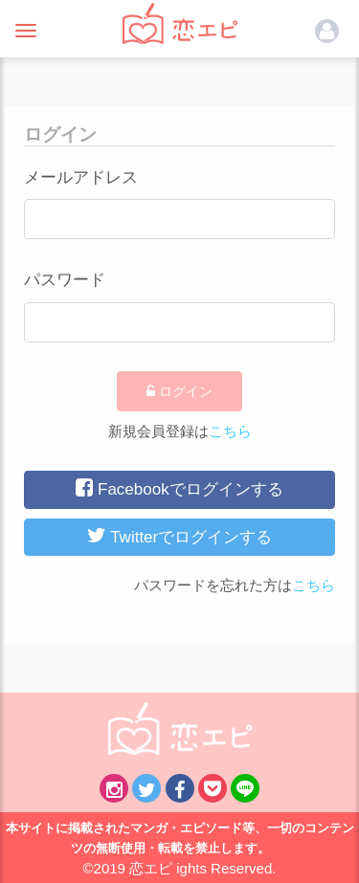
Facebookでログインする (179, 487)
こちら (230, 431)
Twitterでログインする (179, 535)
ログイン (179, 391)
